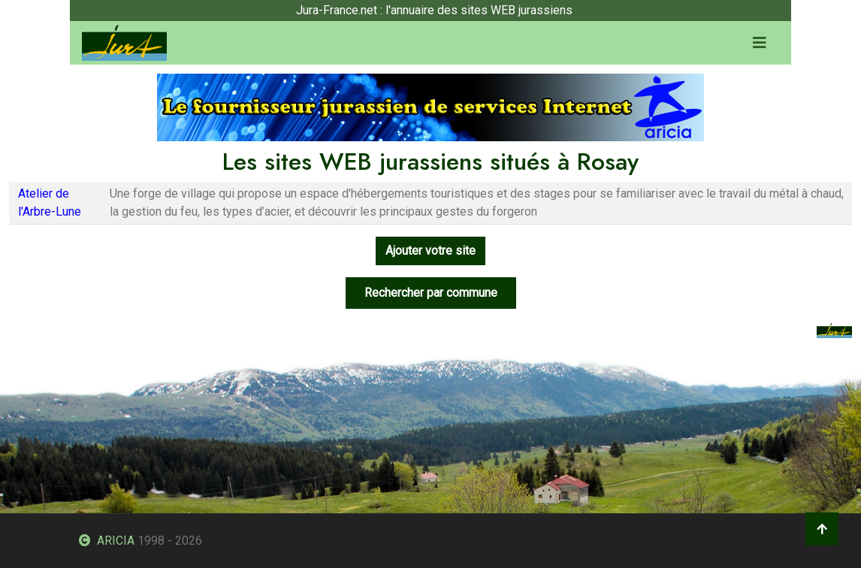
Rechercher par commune (430, 293)
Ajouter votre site (430, 250)
